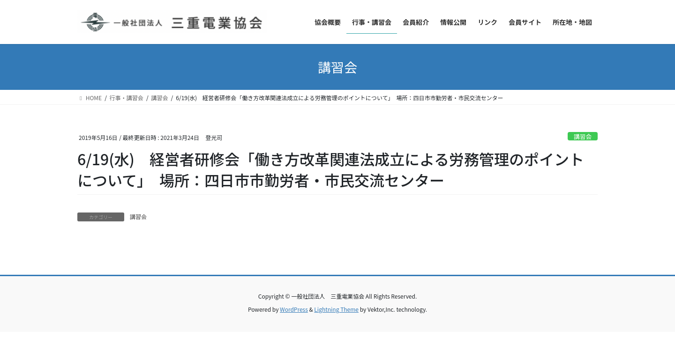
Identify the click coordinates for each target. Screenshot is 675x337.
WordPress (294, 309)
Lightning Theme (336, 309)
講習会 (583, 136)
